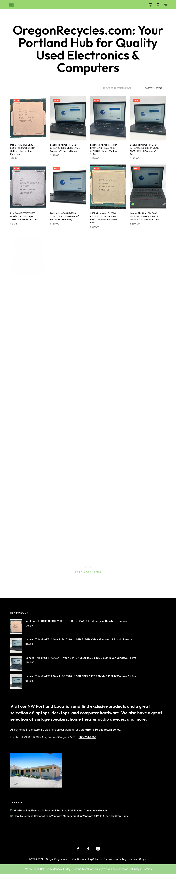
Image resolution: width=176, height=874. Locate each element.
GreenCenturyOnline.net (90, 859)
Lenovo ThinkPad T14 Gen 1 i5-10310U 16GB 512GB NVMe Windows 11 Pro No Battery (65, 148)
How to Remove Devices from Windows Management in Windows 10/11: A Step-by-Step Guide (71, 816)
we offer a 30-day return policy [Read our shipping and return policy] (100, 729)
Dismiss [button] (147, 869)
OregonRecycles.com (57, 859)
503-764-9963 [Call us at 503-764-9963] (87, 737)
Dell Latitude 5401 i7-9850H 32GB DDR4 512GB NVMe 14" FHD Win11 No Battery (65, 214)
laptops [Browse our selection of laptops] (42, 712)
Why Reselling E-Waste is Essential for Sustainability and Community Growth (60, 810)
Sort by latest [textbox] (153, 88)
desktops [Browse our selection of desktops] (60, 712)
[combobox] (149, 88)
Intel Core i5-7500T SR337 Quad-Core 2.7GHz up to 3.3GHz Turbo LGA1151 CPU (24, 214)
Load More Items (88, 572)
